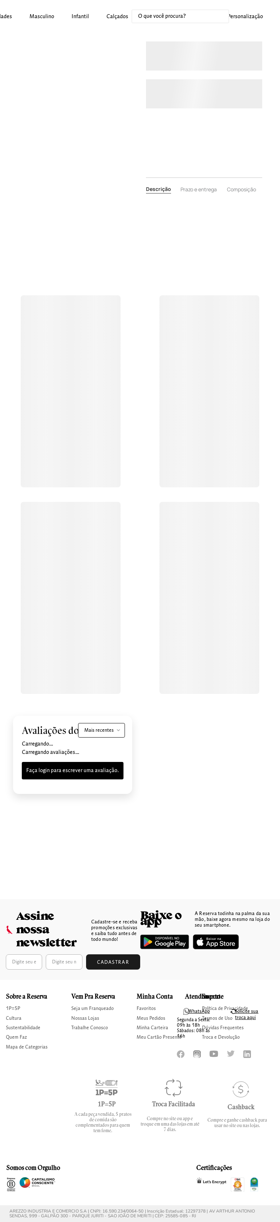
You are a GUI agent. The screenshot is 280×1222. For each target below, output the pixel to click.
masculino (41, 17)
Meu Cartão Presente (159, 1037)
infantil (80, 17)
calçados (117, 17)
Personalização (245, 17)
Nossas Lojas (85, 1018)
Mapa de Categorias (27, 1047)
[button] (41, 17)
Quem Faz (16, 1037)
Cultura (13, 1018)
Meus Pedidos (151, 1018)
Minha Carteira (152, 1027)
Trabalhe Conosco (89, 1027)
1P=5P (13, 1008)
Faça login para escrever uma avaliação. (72, 771)
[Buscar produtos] (216, 16)
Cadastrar (113, 962)
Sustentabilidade (23, 1027)
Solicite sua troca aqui (246, 1014)
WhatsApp (199, 1011)
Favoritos (146, 1008)
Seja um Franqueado (92, 1008)
